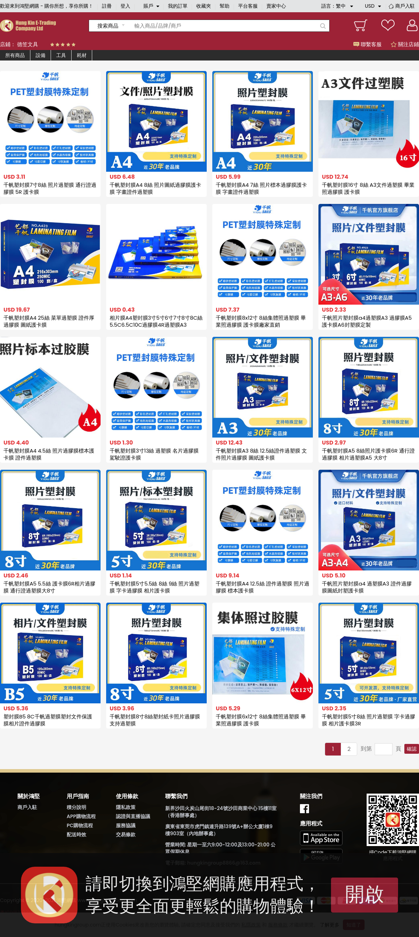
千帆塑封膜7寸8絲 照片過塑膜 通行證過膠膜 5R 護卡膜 (49, 188)
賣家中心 (276, 5)
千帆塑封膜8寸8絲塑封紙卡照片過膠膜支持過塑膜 (155, 720)
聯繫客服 (367, 44)
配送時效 (76, 834)
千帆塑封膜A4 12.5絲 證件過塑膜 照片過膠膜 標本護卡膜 (262, 587)
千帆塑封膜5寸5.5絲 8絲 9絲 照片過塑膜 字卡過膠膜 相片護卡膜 (154, 587)
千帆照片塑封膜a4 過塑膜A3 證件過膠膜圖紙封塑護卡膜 (367, 587)
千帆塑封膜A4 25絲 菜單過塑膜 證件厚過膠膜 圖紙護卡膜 (48, 321)
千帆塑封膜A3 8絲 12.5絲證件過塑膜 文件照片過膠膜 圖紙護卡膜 (261, 454)
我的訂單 (178, 5)
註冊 (107, 5)
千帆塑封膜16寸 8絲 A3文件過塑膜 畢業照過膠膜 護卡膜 (368, 188)
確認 (412, 748)
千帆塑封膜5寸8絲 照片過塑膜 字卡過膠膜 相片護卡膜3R (368, 720)
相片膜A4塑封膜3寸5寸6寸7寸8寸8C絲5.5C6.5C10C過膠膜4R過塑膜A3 (156, 321)
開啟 (364, 894)
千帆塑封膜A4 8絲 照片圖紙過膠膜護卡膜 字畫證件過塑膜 (155, 188)
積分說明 (76, 807)
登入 (125, 5)
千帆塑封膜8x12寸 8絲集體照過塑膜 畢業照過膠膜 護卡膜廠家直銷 (261, 321)
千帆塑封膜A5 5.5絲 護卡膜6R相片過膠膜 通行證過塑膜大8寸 (49, 587)
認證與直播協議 (133, 816)
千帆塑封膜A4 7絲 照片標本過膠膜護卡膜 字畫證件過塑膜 (261, 188)
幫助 (224, 5)
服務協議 (125, 825)
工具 (61, 55)
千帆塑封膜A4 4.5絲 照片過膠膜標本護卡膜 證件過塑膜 (48, 454)
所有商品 (15, 55)
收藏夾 (203, 5)
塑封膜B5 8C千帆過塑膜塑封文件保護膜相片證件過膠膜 (47, 720)
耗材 (82, 55)
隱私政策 (125, 807)
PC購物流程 (80, 825)
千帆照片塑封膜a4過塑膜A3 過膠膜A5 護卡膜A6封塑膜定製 (367, 321)
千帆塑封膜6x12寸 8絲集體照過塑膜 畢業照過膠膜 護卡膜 (261, 720)
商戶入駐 (405, 5)
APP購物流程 (81, 816)
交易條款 (125, 834)
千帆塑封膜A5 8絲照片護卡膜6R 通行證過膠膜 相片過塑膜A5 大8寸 (368, 454)
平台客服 (248, 5)
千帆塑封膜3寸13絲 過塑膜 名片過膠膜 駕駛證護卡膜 (154, 454)
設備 (40, 55)
